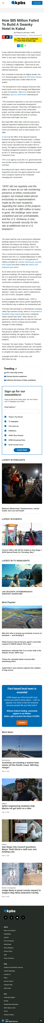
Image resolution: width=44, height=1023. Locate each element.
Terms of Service (9, 958)
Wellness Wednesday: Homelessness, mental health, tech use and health (20, 510)
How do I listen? (8, 981)
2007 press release (34, 77)
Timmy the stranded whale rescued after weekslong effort (18, 660)
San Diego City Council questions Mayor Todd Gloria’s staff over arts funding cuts (19, 849)
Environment (6, 760)
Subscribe (22, 450)
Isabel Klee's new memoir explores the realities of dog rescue (21, 669)
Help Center (7, 988)
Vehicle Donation (9, 1014)
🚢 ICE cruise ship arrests (13, 372)
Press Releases (8, 948)
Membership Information (11, 1004)
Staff (5, 955)
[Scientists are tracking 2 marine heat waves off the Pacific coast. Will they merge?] (22, 746)
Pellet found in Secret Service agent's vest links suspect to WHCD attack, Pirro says (21, 643)
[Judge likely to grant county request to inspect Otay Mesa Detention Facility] (22, 874)
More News (8, 732)
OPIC (4, 160)
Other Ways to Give (10, 1008)
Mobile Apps (7, 944)
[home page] (18, 3)
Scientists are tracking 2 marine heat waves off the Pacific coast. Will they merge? (20, 765)
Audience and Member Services (13, 967)
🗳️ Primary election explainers (15, 376)
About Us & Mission (10, 930)
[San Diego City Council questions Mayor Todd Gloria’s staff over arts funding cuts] (22, 830)
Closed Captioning (9, 971)
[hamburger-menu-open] (3, 3)
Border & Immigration (9, 888)
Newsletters (7, 934)
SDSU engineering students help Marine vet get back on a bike (18, 807)
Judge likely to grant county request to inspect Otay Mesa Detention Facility (21, 891)
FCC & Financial (9, 941)
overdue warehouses (26, 262)
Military (4, 803)
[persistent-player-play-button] (3, 1020)
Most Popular (9, 602)
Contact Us (7, 974)
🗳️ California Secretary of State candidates (20, 380)
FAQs (5, 978)
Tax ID (6, 1011)
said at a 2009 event (18, 95)
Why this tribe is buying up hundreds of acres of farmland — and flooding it (22, 634)
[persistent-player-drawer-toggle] (41, 1020)
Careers (6, 937)
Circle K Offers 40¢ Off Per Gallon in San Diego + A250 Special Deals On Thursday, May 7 (22, 551)
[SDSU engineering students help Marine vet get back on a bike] (22, 789)
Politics (4, 844)
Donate (22, 722)
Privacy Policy (8, 951)
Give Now (37, 3)
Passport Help (8, 984)
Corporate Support (9, 997)
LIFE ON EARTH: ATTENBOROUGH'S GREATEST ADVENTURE (17, 593)
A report (5, 137)
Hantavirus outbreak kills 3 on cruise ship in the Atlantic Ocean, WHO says (21, 652)
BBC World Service (11, 1021)
